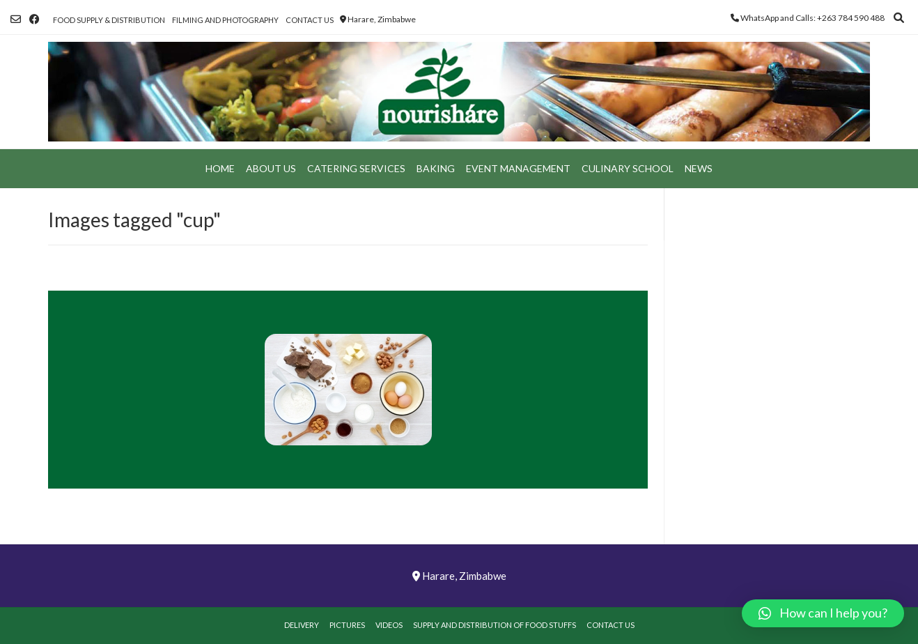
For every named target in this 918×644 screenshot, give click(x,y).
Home (220, 168)
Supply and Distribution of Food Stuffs (494, 624)
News (699, 168)
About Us (271, 168)
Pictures (347, 624)
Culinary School (628, 168)
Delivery (301, 624)
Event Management (518, 168)
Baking (436, 168)
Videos (389, 624)
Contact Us (310, 19)
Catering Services (356, 168)
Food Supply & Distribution (109, 19)
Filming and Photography (225, 19)
